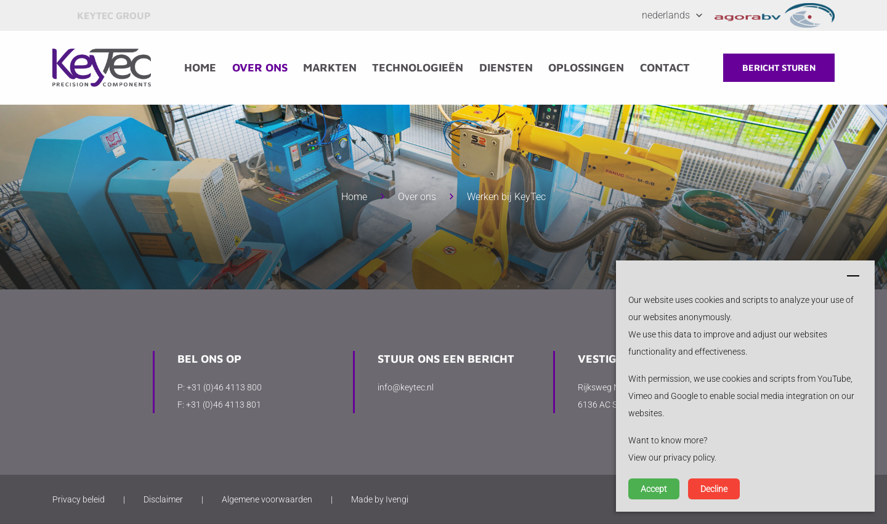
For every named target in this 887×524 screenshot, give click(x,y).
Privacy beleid (78, 499)
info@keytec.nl (406, 387)
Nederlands (666, 15)
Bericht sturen (779, 67)
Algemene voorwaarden (267, 499)
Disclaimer (163, 499)
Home (200, 67)
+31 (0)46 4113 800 (224, 387)
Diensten (506, 67)
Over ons (260, 67)
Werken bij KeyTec (506, 197)
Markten (330, 67)
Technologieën (417, 67)
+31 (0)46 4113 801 (223, 404)
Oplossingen (586, 67)
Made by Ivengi (379, 499)
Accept (654, 489)
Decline (713, 489)
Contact (665, 67)
